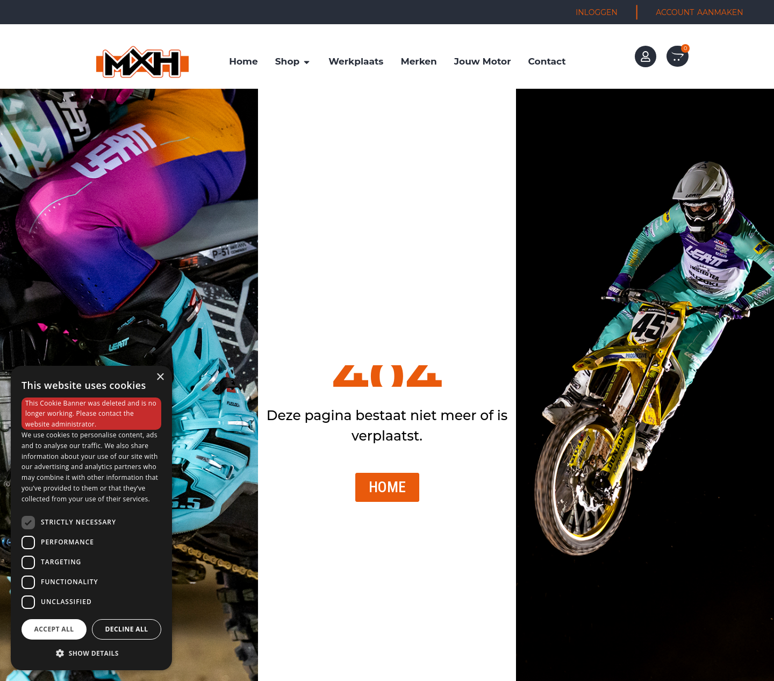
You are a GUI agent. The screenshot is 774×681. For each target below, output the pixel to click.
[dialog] (91, 518)
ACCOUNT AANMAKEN (699, 12)
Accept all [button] (54, 629)
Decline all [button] (126, 629)
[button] (91, 653)
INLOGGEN (597, 12)
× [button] (160, 377)
